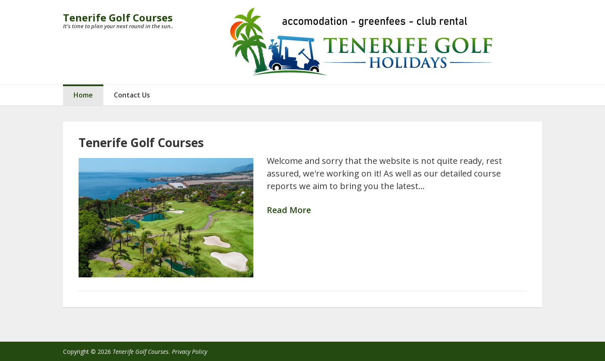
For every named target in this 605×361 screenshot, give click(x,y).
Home (83, 95)
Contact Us (132, 95)
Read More (289, 210)
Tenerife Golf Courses (118, 17)
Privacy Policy (189, 352)
